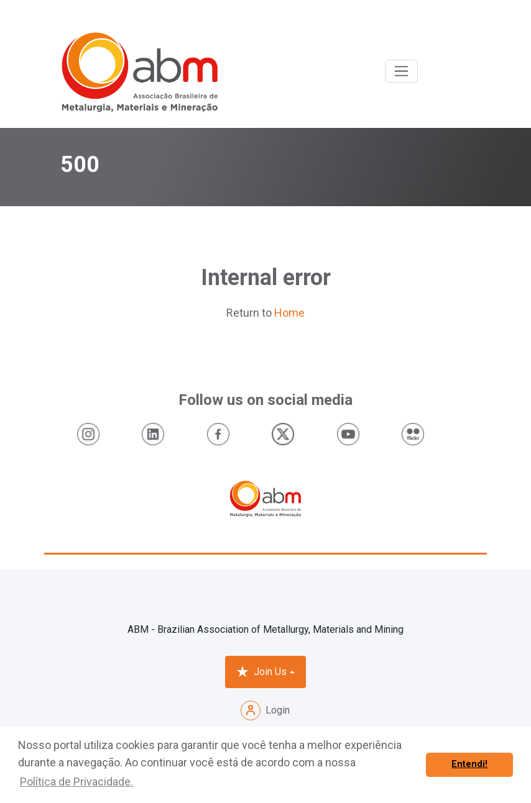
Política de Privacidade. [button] (76, 781)
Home (289, 312)
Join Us (261, 672)
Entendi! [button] (469, 764)
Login (265, 710)
